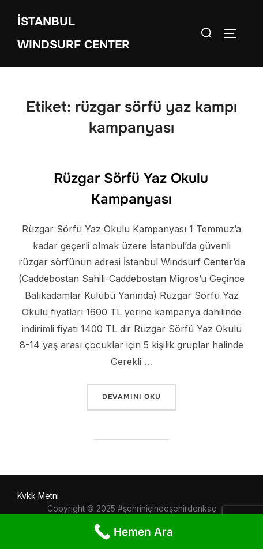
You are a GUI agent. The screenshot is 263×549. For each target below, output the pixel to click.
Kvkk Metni (38, 496)
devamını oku (139, 395)
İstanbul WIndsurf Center (73, 33)
